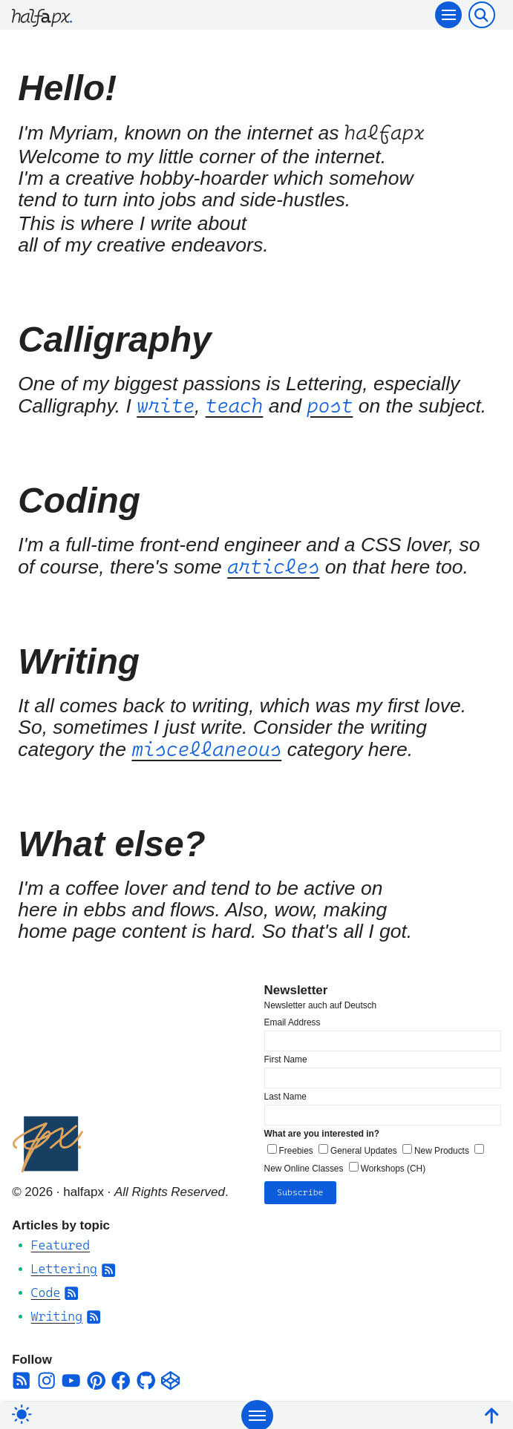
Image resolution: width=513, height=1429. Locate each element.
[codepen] (170, 1377)
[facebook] (120, 1377)
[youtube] (71, 1377)
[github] (146, 1377)
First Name (285, 1056)
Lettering (64, 1265)
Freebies (296, 1148)
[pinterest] (96, 1377)
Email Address (292, 1019)
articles (273, 566)
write (166, 405)
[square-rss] (21, 1377)
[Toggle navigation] (448, 14)
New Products (441, 1148)
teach (235, 405)
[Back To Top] (491, 1414)
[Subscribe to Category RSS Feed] (108, 1265)
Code (46, 1289)
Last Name (285, 1093)
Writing (57, 1313)
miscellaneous (206, 749)
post (330, 405)
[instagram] (46, 1377)
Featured (60, 1242)
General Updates (363, 1148)
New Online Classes (304, 1165)
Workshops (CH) (393, 1165)
